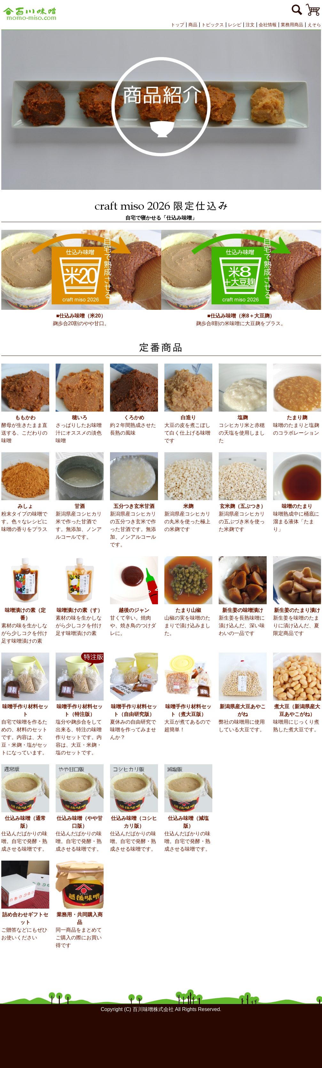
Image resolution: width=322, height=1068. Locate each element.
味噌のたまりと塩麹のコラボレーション (297, 425)
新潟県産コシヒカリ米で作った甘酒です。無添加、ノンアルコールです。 (80, 521)
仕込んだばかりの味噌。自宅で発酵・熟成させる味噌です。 (25, 833)
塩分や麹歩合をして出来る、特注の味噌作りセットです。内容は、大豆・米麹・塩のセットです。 (80, 729)
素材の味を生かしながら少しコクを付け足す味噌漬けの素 (25, 625)
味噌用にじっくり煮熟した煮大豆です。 (297, 717)
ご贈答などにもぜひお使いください (25, 925)
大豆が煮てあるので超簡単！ (188, 717)
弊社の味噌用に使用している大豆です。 (243, 717)
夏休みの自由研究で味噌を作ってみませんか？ (134, 721)
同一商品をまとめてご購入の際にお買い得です (80, 929)
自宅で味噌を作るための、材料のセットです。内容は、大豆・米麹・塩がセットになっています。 (25, 729)
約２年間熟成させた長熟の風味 (134, 425)
